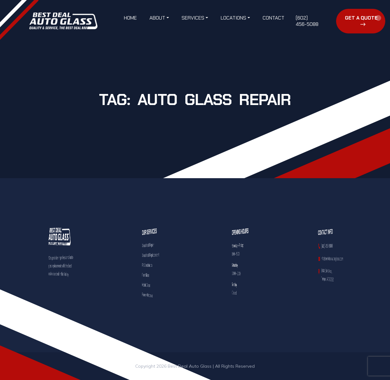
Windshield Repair (149, 245)
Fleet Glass (149, 275)
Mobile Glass (149, 285)
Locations (233, 18)
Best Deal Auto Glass (190, 366)
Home (130, 18)
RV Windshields (149, 265)
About (157, 18)
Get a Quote (361, 21)
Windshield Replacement (150, 254)
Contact (273, 18)
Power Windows (149, 295)
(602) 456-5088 (307, 21)
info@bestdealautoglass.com (331, 258)
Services (193, 18)
